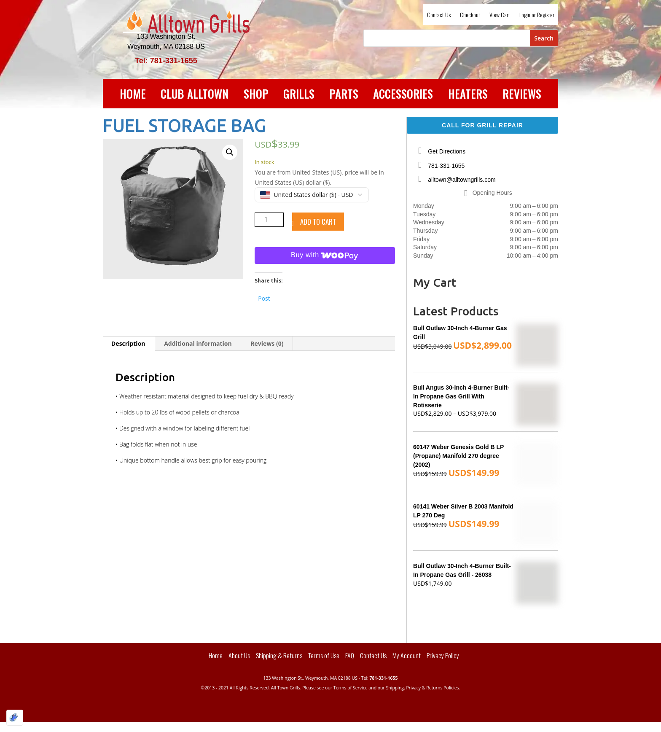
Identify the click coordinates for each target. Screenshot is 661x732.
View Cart (499, 15)
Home (133, 95)
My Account (406, 655)
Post (264, 297)
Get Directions (446, 151)
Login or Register (536, 15)
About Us (239, 655)
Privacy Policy (443, 655)
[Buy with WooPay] (325, 255)
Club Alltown (194, 95)
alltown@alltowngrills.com (462, 179)
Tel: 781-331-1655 (166, 61)
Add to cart (318, 221)
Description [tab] (128, 343)
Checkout (470, 15)
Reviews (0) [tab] (266, 343)
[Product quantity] (269, 220)
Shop (256, 95)
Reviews (521, 95)
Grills (298, 95)
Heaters (468, 95)
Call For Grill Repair (482, 125)
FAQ (349, 655)
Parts (343, 95)
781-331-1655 (446, 165)
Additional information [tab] (198, 343)
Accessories (403, 95)
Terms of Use (323, 655)
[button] (229, 152)
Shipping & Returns (279, 655)
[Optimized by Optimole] (14, 718)
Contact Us (439, 15)
